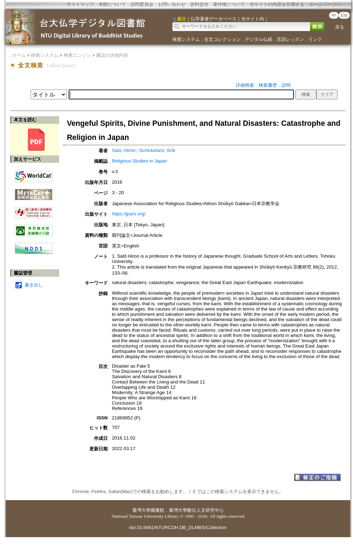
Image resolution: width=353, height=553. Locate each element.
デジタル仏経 (258, 39)
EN (344, 15)
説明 (286, 85)
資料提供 (199, 4)
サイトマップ (80, 4)
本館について (112, 4)
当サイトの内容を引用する (277, 4)
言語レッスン (290, 39)
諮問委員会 (142, 4)
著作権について (229, 4)
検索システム (186, 39)
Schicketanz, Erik (157, 150)
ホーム (19, 55)
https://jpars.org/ (129, 213)
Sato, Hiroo (124, 150)
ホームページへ (325, 4)
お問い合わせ (171, 4)
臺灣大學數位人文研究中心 (196, 510)
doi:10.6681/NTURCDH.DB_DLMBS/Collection (178, 527)
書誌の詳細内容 (112, 55)
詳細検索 (245, 85)
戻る (339, 27)
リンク (315, 39)
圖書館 (157, 510)
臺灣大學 (141, 510)
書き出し (34, 285)
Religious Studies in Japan (139, 161)
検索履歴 (268, 85)
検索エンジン (77, 55)
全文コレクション (222, 39)
